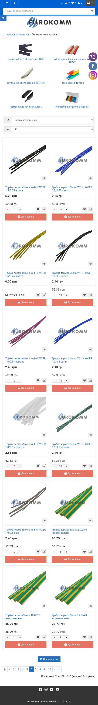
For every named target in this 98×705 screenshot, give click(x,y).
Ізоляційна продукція (17, 34)
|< (5, 669)
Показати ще (49, 659)
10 (49, 669)
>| (59, 669)
